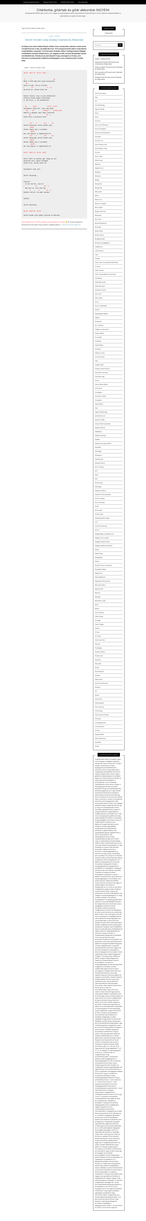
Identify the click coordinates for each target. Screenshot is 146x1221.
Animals (98, 136)
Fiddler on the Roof (102, 329)
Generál (97, 349)
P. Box (97, 632)
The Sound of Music (102, 715)
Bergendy (98, 188)
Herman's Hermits (101, 372)
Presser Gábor (100, 652)
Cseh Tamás (99, 270)
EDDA (51, 36)
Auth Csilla (98, 156)
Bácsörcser (99, 160)
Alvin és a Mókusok (101, 125)
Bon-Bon (98, 219)
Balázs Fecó (99, 168)
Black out (98, 199)
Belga (97, 180)
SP (96, 691)
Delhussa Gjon (100, 286)
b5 (34, 131)
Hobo (97, 380)
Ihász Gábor (99, 404)
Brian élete (99, 231)
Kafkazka (98, 431)
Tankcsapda (99, 703)
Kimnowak (99, 483)
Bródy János (99, 235)
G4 (34, 73)
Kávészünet (99, 459)
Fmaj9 (32, 127)
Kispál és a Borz (100, 490)
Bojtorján (98, 215)
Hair (96, 361)
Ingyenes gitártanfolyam (31, 2)
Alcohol (97, 121)
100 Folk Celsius (100, 93)
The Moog (98, 711)
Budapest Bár (100, 239)
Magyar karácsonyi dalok (103, 546)
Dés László (99, 298)
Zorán (97, 746)
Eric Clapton (99, 325)
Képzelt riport (100, 463)
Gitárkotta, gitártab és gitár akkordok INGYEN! (73, 10)
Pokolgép (98, 648)
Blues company (100, 203)
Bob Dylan (99, 207)
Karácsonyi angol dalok (103, 443)
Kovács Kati (99, 514)
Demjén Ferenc (100, 290)
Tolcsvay (98, 719)
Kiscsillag (98, 487)
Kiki (96, 479)
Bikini (97, 196)
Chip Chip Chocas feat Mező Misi (106, 262)
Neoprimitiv (99, 589)
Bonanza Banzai (100, 223)
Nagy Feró (98, 573)
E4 (47, 190)
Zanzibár (98, 742)
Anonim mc (99, 140)
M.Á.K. (97, 530)
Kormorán (98, 510)
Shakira (97, 675)
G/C (31, 123)
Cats (96, 255)
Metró (97, 561)
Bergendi (98, 184)
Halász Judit (99, 365)
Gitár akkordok (83, 2)
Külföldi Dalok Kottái (67, 2)
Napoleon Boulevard (102, 581)
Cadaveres (98, 247)
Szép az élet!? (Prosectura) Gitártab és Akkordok (109, 68)
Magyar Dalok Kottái (50, 2)
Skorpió (97, 687)
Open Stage (99, 624)
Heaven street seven (102, 369)
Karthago (98, 451)
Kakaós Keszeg (100, 435)
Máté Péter (99, 553)
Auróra (97, 152)
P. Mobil (98, 636)
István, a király (100, 420)
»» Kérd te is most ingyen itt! (70, 225)
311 (96, 101)
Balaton (98, 164)
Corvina (97, 266)
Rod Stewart (99, 671)
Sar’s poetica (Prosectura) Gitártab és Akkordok (108, 73)
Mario (97, 550)
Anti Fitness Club (101, 144)
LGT (96, 522)
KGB (96, 475)
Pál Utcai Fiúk (100, 640)
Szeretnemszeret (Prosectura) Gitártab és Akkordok (107, 63)
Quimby (98, 660)
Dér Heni (98, 294)
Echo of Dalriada (101, 306)
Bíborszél (98, 192)
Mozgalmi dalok (100, 569)
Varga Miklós (99, 734)
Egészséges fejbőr (101, 314)
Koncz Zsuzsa (100, 502)
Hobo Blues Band (101, 384)
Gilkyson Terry (100, 353)
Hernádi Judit (99, 376)
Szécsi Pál (98, 699)
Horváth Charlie (100, 396)
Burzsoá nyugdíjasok (102, 243)
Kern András (99, 467)
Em (27, 73)
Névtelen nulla (100, 601)
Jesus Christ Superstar (103, 424)
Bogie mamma (100, 211)
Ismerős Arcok (100, 416)
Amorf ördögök (100, 129)
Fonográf (98, 337)
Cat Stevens (99, 251)
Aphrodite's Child (101, 148)
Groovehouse (99, 357)
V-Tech (97, 730)
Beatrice (98, 176)
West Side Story (100, 738)
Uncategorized (100, 723)
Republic (98, 664)
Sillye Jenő (98, 679)
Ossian (97, 628)
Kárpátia (98, 447)
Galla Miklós (99, 345)
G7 (32, 87)
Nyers (97, 608)
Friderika (98, 341)
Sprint (97, 695)
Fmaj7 (31, 73)
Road (97, 667)
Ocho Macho (99, 612)
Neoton (97, 593)
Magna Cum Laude (102, 538)
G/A (45, 123)
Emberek (98, 321)
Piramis (97, 644)
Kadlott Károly (100, 428)
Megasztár (98, 557)
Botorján (98, 227)
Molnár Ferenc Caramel (103, 565)
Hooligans (98, 392)
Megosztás (109, 33)
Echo (97, 302)
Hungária (98, 400)
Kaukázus (98, 455)
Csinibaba (98, 278)
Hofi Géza (98, 388)
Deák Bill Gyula (100, 282)
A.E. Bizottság (100, 105)
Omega (97, 620)
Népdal (97, 597)
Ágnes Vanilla (99, 109)
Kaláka (97, 439)
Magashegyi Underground (104, 534)
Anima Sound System (102, 133)
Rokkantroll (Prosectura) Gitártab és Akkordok (108, 78)
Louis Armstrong (101, 526)
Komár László (100, 498)
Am (24, 73)
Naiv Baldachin (100, 577)
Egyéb (57, 36)
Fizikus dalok (99, 333)
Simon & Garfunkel (101, 683)
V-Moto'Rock (99, 726)
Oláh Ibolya (99, 616)
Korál (97, 506)
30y (96, 97)
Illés (96, 408)
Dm (30, 115)
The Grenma (99, 707)
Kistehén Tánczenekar (103, 494)
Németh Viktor (100, 585)
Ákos (96, 113)
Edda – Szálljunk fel (102, 59)
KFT (96, 471)
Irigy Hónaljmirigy (101, 412)
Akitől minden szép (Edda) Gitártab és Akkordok (54, 39)
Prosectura (99, 656)
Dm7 (32, 131)
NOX (96, 605)
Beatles (97, 172)
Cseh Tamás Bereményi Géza (105, 274)
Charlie (97, 258)
